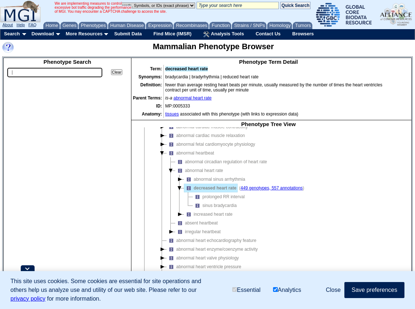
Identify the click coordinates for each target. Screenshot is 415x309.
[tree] (268, 207)
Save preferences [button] (374, 290)
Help (20, 25)
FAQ (32, 25)
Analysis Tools (223, 34)
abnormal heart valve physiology (203, 258)
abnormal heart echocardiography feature (211, 240)
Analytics (287, 290)
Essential (246, 290)
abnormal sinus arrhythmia (214, 179)
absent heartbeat (196, 223)
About (8, 25)
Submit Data (128, 33)
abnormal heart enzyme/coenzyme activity (212, 249)
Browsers (303, 33)
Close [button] (333, 290)
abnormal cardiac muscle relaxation (206, 135)
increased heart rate (208, 214)
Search (12, 33)
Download (42, 33)
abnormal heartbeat (190, 153)
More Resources (84, 33)
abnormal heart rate (193, 98)
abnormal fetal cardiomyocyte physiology (211, 144)
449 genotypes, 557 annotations (272, 188)
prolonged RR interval (219, 196)
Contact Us (268, 33)
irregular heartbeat (198, 231)
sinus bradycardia (215, 205)
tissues (172, 114)
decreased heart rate (210, 188)
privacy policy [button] (28, 299)
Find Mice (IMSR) (172, 33)
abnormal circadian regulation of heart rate (221, 161)
